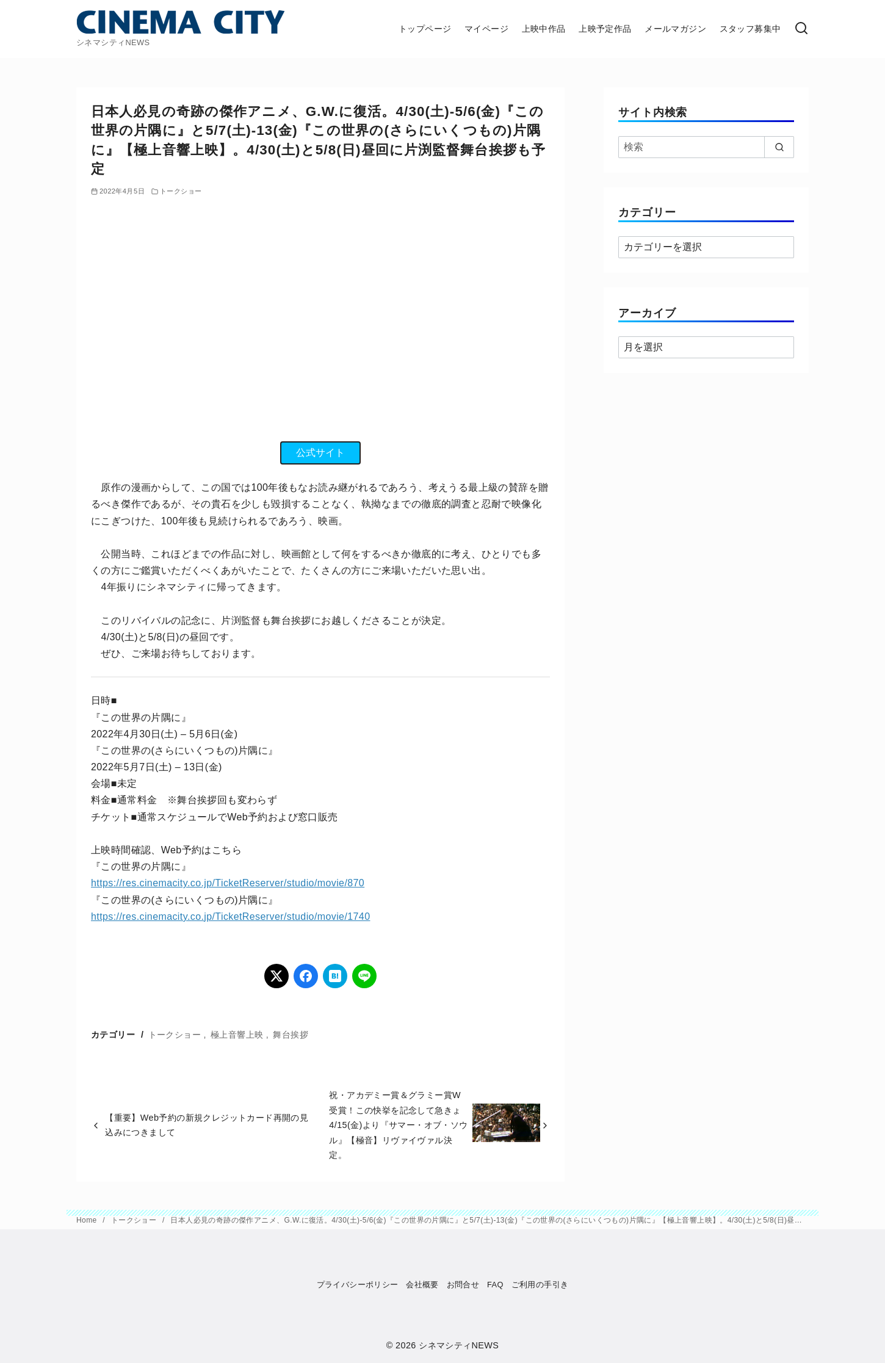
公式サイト (320, 452)
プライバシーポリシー (358, 1284)
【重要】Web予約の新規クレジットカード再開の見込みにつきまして (206, 1125)
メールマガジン (675, 29)
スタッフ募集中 (750, 29)
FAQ (495, 1284)
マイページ (486, 29)
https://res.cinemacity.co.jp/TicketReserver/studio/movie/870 (227, 883)
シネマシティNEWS (459, 1345)
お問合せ (463, 1284)
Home (87, 1220)
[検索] (801, 29)
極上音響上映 (237, 1034)
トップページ (425, 29)
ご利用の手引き (540, 1284)
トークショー (180, 191)
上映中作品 (544, 29)
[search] (779, 147)
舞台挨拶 (290, 1034)
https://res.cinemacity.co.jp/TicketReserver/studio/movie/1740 (230, 916)
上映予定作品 (605, 29)
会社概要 (422, 1284)
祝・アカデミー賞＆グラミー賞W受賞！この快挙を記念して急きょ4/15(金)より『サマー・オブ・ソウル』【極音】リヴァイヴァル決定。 (398, 1125)
